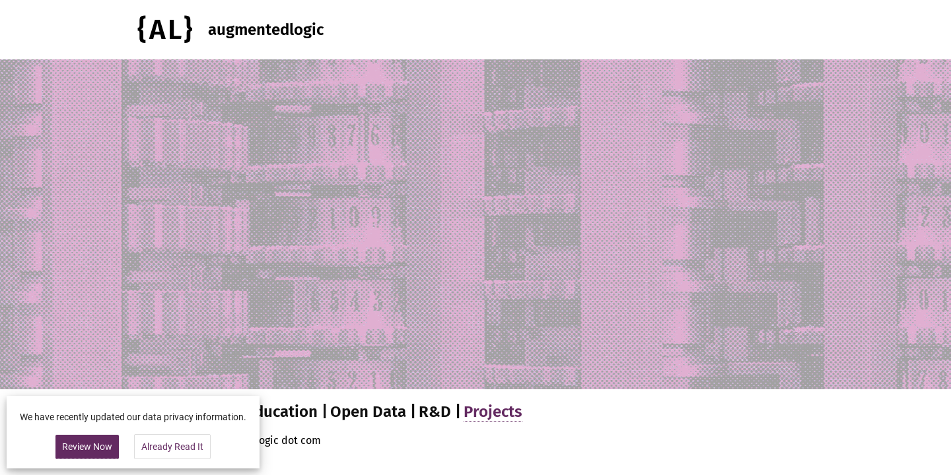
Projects (493, 411)
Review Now (87, 446)
